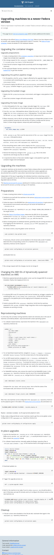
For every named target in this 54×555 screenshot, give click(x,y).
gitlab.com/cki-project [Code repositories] (19, 545)
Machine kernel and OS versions (13, 183)
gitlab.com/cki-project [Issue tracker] (16, 547)
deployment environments (42, 197)
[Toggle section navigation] (51, 11)
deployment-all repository (35, 202)
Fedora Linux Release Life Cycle (24, 39)
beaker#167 (7, 70)
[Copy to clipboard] (52, 127)
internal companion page (20, 34)
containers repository (27, 56)
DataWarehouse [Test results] (14, 543)
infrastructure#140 (28, 194)
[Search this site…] (25, 10)
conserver (16, 438)
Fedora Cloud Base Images (17, 214)
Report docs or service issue (11, 553)
